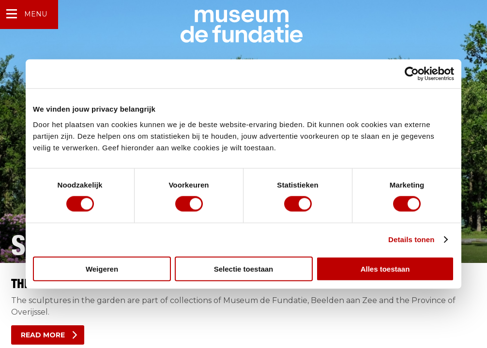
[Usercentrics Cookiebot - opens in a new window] (411, 74)
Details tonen (411, 239)
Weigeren (102, 268)
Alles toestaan (385, 268)
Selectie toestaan (244, 268)
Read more (43, 335)
